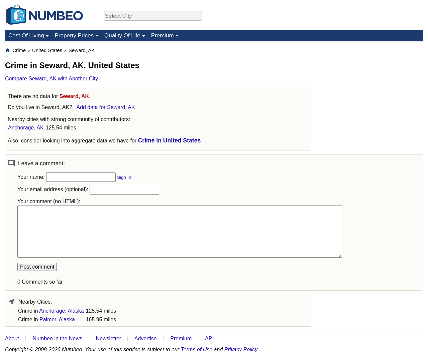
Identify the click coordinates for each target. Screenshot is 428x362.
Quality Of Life (122, 35)
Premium (162, 35)
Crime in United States (169, 140)
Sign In (124, 177)
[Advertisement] (373, 88)
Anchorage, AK (26, 127)
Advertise (145, 338)
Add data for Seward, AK (105, 107)
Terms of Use (197, 349)
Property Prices (74, 35)
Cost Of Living (26, 35)
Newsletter (108, 338)
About (12, 338)
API (209, 338)
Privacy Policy (241, 349)
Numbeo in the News (57, 338)
